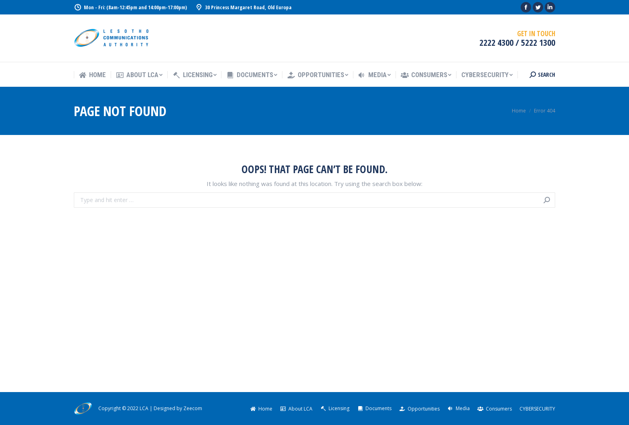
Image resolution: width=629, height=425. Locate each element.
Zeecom (192, 408)
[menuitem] (92, 75)
